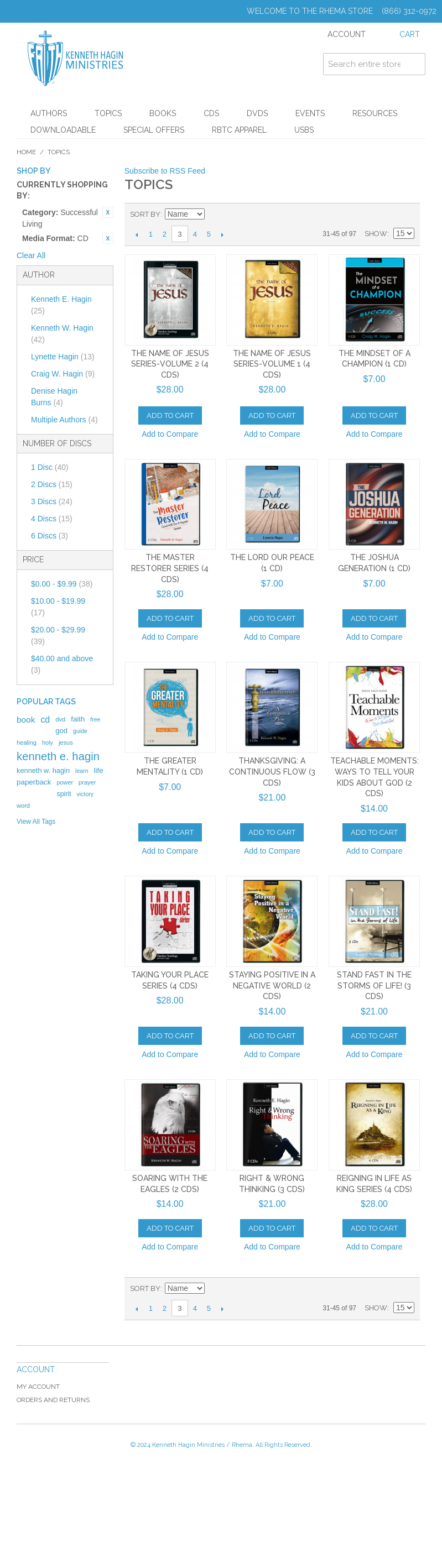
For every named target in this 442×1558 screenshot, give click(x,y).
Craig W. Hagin (63, 373)
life (98, 770)
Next (223, 234)
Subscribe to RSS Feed (164, 170)
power (64, 782)
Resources (374, 113)
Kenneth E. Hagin (61, 305)
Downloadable (63, 130)
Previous (137, 234)
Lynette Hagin (63, 356)
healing (27, 742)
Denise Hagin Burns (54, 396)
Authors (48, 113)
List (406, 214)
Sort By (145, 214)
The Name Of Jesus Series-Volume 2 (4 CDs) (170, 364)
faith (78, 719)
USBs (304, 130)
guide (80, 731)
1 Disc (50, 467)
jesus (66, 742)
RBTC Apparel (239, 130)
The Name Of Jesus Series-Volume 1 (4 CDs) (272, 364)
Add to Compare (170, 434)
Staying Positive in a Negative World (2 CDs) (272, 985)
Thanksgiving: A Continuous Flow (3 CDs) (272, 771)
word (23, 805)
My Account (38, 1386)
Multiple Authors (64, 419)
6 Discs (49, 535)
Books (162, 113)
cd (45, 719)
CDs (211, 113)
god (61, 730)
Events (310, 113)
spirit (63, 794)
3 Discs (51, 501)
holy (47, 742)
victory (85, 794)
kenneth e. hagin (58, 756)
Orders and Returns (53, 1400)
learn (82, 770)
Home (26, 152)
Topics (108, 113)
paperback (34, 782)
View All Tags (36, 821)
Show (376, 233)
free (95, 719)
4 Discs (51, 518)
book (26, 719)
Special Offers (153, 130)
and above (62, 664)
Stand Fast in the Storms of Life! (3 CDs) (374, 985)
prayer (87, 782)
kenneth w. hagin (43, 770)
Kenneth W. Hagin (62, 333)
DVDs (257, 113)
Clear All (31, 255)
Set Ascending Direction (214, 214)
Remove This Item (107, 212)
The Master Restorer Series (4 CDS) (170, 568)
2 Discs (51, 484)
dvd (60, 719)
